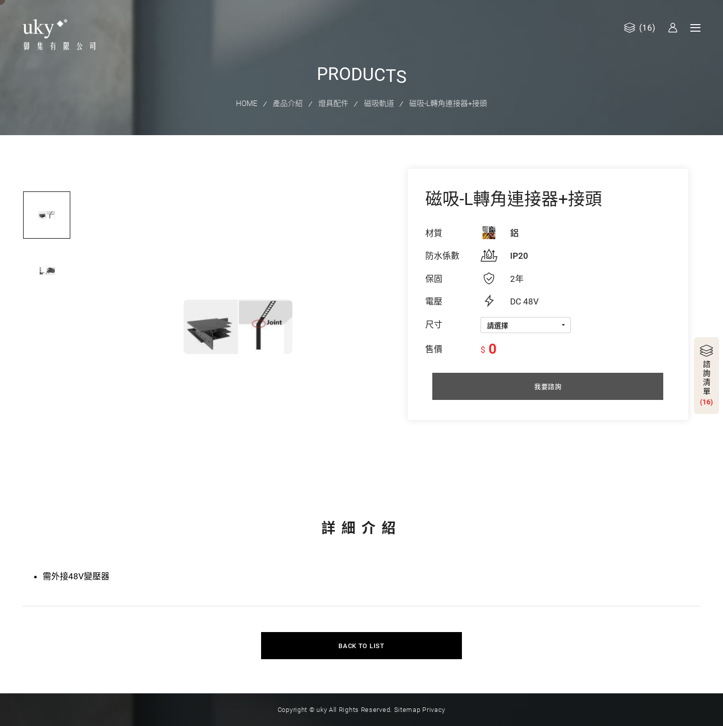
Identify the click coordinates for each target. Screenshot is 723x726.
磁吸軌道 (378, 102)
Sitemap (407, 701)
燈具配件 (333, 102)
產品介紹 (289, 102)
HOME (248, 102)
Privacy (433, 701)
